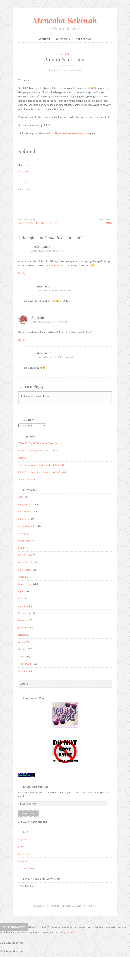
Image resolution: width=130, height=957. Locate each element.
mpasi (21, 591)
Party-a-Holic (25, 613)
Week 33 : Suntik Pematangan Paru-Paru (38, 443)
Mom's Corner (25, 584)
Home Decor (24, 569)
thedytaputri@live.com (57, 265)
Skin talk (22, 656)
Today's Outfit (25, 663)
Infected (22, 457)
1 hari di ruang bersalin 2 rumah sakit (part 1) (41, 464)
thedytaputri (40, 246)
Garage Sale (84, 39)
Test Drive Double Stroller (41, 221)
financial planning (27, 526)
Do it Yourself (25, 511)
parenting (23, 605)
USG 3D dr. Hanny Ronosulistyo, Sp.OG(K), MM (42, 472)
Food (21, 533)
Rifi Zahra (38, 317)
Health (21, 547)
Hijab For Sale (25, 555)
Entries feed (24, 853)
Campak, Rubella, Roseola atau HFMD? (38, 450)
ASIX (20, 497)
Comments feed (26, 861)
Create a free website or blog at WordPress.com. (65, 906)
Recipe (21, 634)
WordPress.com (26, 868)
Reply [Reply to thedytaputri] (21, 273)
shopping (23, 649)
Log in (21, 846)
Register (22, 839)
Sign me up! (28, 813)
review (21, 642)
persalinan (23, 620)
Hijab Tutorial (25, 562)
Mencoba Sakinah (65, 20)
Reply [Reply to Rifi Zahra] (21, 340)
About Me (44, 39)
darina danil (75, 70)
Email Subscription (35, 786)
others (65, 54)
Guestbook (63, 39)
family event (24, 518)
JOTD (21, 576)
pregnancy (23, 627)
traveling (22, 671)
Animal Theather (26, 479)
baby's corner (25, 504)
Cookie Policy (68, 932)
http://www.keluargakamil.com (72, 133)
